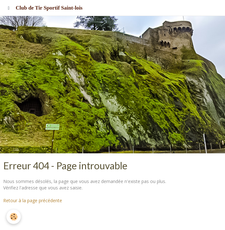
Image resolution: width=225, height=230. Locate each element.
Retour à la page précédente (32, 200)
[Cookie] (13, 217)
